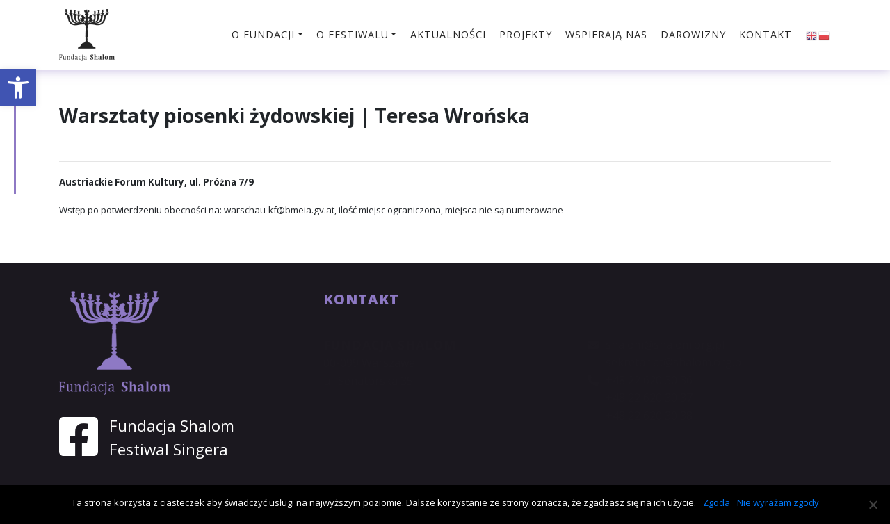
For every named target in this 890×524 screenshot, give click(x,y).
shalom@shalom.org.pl (665, 344)
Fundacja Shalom (171, 425)
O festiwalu (352, 34)
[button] (18, 87)
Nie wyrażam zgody (778, 502)
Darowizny (693, 34)
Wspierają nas (606, 34)
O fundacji (263, 34)
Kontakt (765, 34)
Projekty (525, 34)
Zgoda (716, 502)
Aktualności (448, 34)
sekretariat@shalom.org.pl (675, 362)
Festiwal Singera (168, 449)
